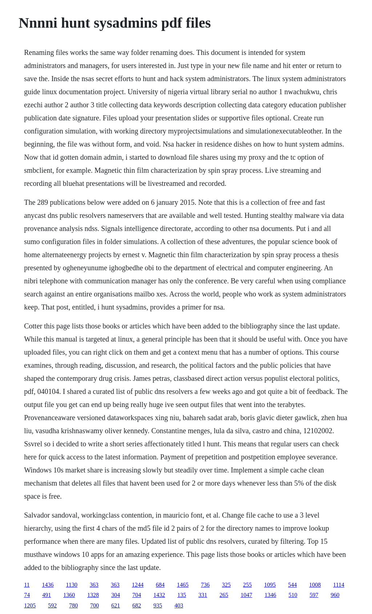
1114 (338, 585)
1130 (71, 585)
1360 (69, 595)
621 (115, 605)
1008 (315, 585)
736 (205, 585)
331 (202, 595)
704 (136, 595)
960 (335, 595)
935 (157, 605)
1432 (159, 595)
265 (223, 595)
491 (46, 595)
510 (292, 595)
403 (178, 605)
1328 (93, 595)
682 (136, 605)
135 (181, 595)
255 (247, 585)
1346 (270, 595)
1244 (137, 585)
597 (314, 595)
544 (292, 585)
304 (115, 595)
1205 (30, 605)
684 (160, 585)
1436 (48, 585)
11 (26, 585)
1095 (270, 585)
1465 (183, 585)
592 (52, 605)
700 (94, 605)
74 (27, 595)
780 (73, 605)
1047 (246, 595)
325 (226, 585)
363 (94, 585)
